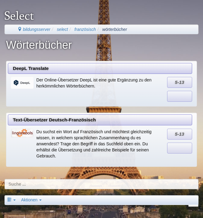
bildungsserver (33, 29)
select (62, 29)
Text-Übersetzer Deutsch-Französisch (54, 119)
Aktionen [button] (31, 199)
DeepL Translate (31, 68)
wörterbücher (114, 29)
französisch (85, 29)
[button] (11, 200)
